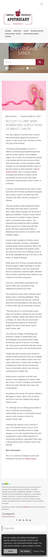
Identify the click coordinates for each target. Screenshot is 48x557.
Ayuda (26, 31)
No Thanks (25, 551)
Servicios (17, 31)
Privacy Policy (38, 551)
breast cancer (30, 459)
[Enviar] (40, 62)
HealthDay (25, 507)
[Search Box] (20, 62)
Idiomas (8, 31)
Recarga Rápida (37, 31)
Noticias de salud (15, 68)
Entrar (8, 36)
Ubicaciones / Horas (13, 34)
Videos (31, 68)
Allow (10, 551)
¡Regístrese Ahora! (31, 34)
